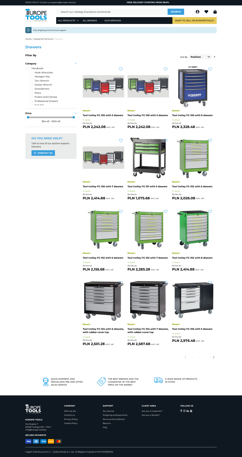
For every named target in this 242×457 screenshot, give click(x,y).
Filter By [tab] (30, 55)
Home (28, 39)
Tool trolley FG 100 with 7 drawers (103, 186)
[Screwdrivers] (39, 88)
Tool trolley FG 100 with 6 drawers (192, 115)
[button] (121, 69)
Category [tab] (30, 63)
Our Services (112, 20)
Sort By (184, 57)
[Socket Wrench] (41, 84)
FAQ (105, 427)
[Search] (176, 12)
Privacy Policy (71, 419)
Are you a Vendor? (151, 415)
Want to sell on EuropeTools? (194, 20)
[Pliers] (35, 92)
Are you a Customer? (152, 411)
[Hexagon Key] (40, 76)
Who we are (70, 411)
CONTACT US (45, 153)
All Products (66, 20)
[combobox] (112, 12)
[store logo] (36, 15)
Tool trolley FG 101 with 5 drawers (147, 186)
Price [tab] (28, 113)
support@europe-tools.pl (63, 2)
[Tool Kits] (37, 105)
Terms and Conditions (114, 419)
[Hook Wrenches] (41, 72)
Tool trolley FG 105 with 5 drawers (192, 328)
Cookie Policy (70, 423)
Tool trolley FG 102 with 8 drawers (192, 257)
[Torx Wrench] (39, 80)
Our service (108, 411)
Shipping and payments (115, 415)
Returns (107, 423)
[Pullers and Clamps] (43, 97)
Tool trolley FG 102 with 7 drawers (147, 257)
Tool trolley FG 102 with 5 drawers (192, 186)
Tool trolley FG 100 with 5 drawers (103, 115)
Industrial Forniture (43, 39)
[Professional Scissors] (44, 101)
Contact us (69, 415)
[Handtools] (35, 68)
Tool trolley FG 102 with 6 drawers (103, 257)
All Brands (90, 20)
